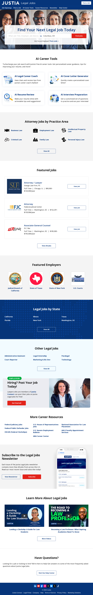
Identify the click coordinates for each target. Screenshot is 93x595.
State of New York (57, 288)
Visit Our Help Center (46, 573)
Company (36, 593)
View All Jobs (46, 246)
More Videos (46, 539)
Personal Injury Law (76, 140)
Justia (49, 590)
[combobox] (23, 36)
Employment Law (47, 130)
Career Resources (41, 8)
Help (41, 593)
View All (46, 151)
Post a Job (86, 3)
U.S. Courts (78, 288)
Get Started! (16, 403)
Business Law (16, 130)
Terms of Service (50, 593)
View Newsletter (11, 477)
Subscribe (31, 477)
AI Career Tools (28, 8)
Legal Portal (27, 593)
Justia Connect (17, 593)
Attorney (28, 204)
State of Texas (36, 288)
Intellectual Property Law (76, 130)
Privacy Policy (61, 593)
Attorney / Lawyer (33, 182)
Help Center (63, 8)
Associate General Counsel (37, 225)
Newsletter (53, 8)
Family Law (44, 140)
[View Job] (77, 186)
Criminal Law (16, 140)
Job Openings (7, 8)
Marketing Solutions (74, 593)
